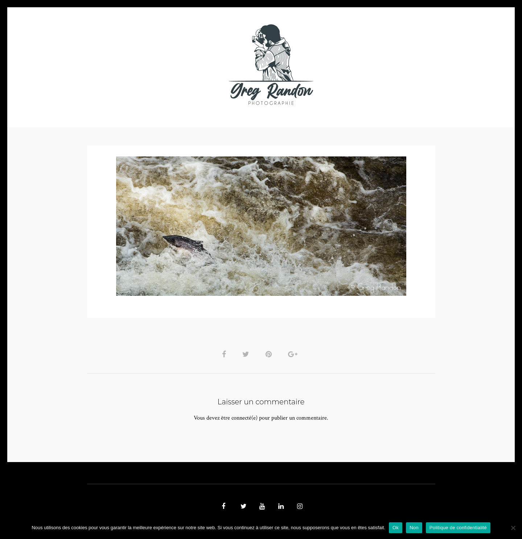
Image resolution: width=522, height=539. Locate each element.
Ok (395, 527)
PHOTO (133, 64)
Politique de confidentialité (458, 527)
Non (414, 527)
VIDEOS (169, 64)
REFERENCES (387, 64)
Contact (345, 64)
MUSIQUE (203, 64)
